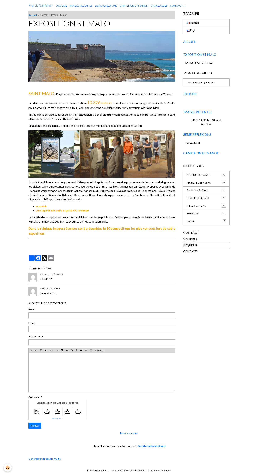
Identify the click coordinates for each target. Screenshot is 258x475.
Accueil (32, 15)
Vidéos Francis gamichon (200, 82)
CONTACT (176, 5)
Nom (31, 309)
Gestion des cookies (159, 470)
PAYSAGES (206, 213)
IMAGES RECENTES (81, 5)
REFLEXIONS (192, 142)
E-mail (31, 322)
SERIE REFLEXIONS (106, 5)
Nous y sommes (129, 433)
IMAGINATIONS (206, 206)
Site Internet (35, 336)
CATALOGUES (159, 5)
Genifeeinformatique (152, 445)
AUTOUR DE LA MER (206, 175)
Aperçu (99, 350)
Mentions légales (96, 470)
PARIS (206, 221)
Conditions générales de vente (127, 470)
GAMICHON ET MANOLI (134, 5)
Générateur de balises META (44, 458)
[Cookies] (8, 468)
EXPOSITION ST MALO (199, 62)
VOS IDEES (190, 239)
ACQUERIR (190, 245)
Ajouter (35, 425)
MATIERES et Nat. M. (206, 182)
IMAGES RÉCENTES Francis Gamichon (206, 122)
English (192, 30)
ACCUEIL (61, 5)
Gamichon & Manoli (206, 190)
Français (193, 22)
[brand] (40, 5)
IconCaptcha (56, 418)
